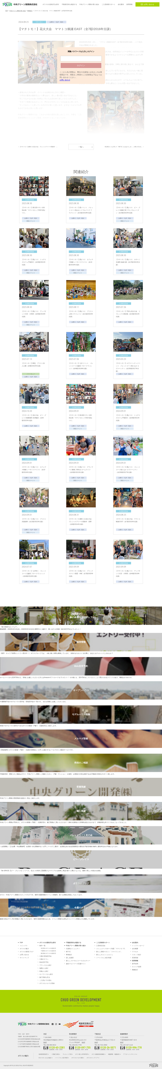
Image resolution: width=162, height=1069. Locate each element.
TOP (21, 942)
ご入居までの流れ (45, 980)
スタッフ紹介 (136, 955)
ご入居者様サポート (103, 942)
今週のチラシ (43, 959)
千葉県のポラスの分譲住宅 (48, 951)
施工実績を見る (44, 977)
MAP (45, 1042)
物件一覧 (42, 945)
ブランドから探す (45, 965)
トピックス (23, 945)
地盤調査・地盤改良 (113, 1054)
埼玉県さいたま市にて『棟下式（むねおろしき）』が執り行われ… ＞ (124, 146)
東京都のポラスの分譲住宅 (48, 953)
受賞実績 (135, 958)
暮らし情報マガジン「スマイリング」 (109, 952)
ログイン (81, 65)
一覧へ (81, 147)
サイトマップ (24, 958)
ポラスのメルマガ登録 (47, 983)
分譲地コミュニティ (73, 949)
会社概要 (135, 949)
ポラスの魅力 (24, 949)
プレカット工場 (67, 1054)
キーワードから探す (46, 974)
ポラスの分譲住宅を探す (47, 942)
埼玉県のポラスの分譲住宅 (48, 948)
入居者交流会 (100, 945)
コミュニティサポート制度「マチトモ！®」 (111, 949)
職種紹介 (135, 970)
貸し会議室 (70, 958)
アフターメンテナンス (129, 1054)
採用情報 (135, 961)
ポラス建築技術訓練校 (98, 1054)
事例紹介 (69, 955)
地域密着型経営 (43, 1054)
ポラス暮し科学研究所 (81, 1054)
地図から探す (43, 968)
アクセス (135, 952)
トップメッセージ (138, 945)
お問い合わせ (147, 4)
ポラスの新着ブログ (26, 952)
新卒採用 (135, 964)
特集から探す (43, 971)
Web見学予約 (43, 962)
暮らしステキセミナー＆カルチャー (78, 961)
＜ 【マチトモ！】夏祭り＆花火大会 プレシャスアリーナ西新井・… (37, 146)
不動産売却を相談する (73, 942)
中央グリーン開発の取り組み (76, 945)
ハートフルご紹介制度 (103, 958)
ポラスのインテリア (92, 1057)
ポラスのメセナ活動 (77, 1057)
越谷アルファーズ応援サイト (76, 964)
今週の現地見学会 (45, 956)
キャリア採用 (136, 967)
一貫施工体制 (55, 1054)
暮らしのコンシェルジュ (104, 955)
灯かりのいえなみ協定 (45, 1057)
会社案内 (135, 942)
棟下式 (68, 952)
